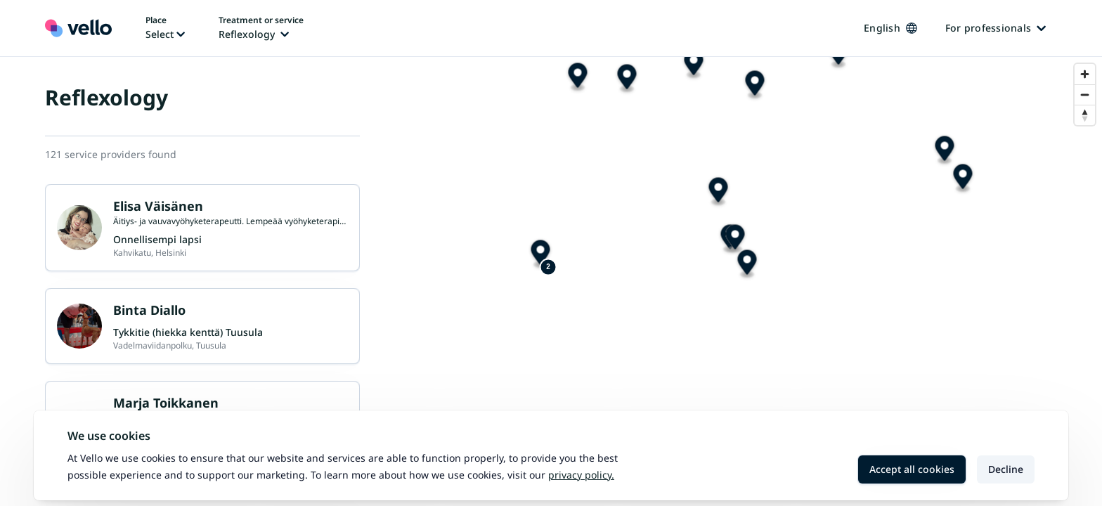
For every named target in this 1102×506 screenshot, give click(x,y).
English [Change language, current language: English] (890, 27)
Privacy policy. (581, 474)
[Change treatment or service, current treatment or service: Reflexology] (261, 28)
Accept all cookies (911, 469)
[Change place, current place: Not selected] (165, 28)
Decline (1005, 469)
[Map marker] (896, 219)
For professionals (995, 27)
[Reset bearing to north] (1085, 115)
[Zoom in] (1085, 74)
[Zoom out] (1085, 94)
